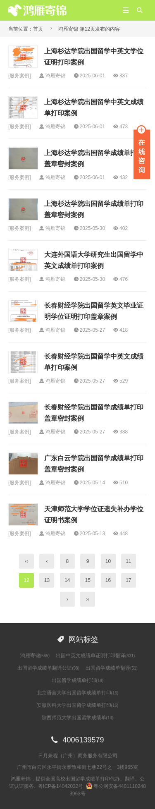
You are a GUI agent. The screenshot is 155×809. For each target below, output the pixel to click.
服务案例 (19, 76)
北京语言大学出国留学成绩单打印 (78, 693)
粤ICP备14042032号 (60, 786)
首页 (38, 29)
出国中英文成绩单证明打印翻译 (95, 655)
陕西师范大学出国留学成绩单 (78, 717)
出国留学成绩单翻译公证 (48, 668)
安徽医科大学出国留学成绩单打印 (78, 705)
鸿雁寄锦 (35, 655)
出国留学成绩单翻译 (112, 668)
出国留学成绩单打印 (78, 680)
